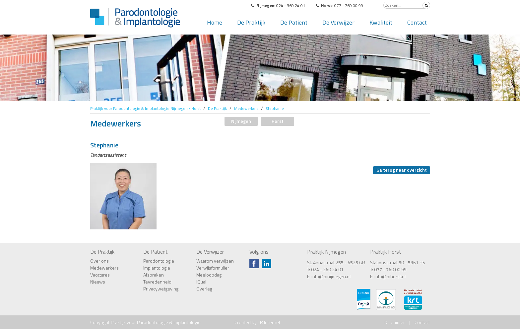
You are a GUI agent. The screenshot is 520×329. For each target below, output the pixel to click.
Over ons (99, 260)
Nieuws (97, 281)
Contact (417, 22)
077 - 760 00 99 (390, 269)
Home (214, 22)
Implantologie (156, 267)
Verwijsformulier (212, 267)
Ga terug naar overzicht (401, 169)
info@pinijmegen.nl (331, 276)
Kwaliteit (380, 22)
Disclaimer (394, 322)
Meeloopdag (209, 274)
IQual (201, 281)
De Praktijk (251, 22)
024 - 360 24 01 (327, 269)
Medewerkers (104, 267)
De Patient (293, 22)
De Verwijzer (338, 22)
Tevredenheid (157, 281)
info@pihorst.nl (390, 276)
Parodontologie (158, 260)
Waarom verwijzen (215, 260)
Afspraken (153, 274)
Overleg (204, 288)
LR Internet (269, 322)
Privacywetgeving (160, 288)
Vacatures (100, 274)
